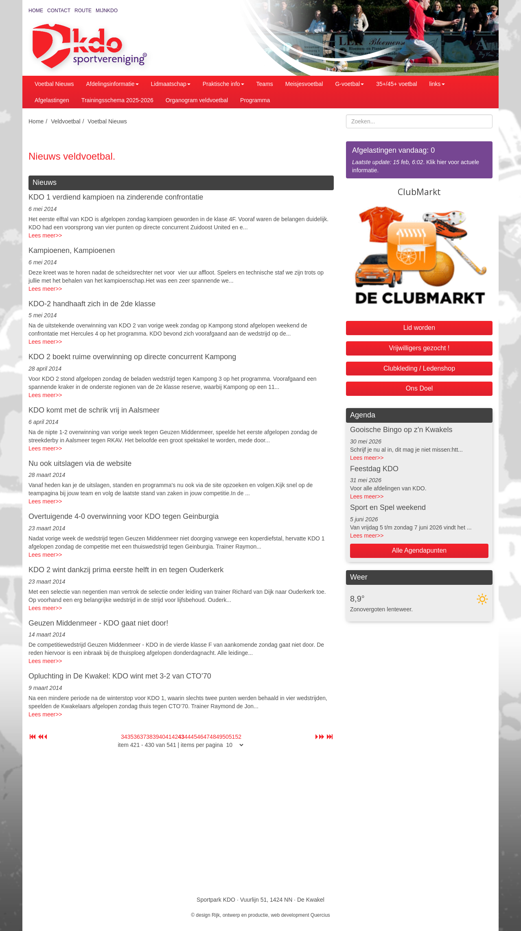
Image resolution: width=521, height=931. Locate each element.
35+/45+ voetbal (396, 84)
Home (35, 10)
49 (219, 736)
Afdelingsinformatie (112, 84)
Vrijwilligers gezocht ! (419, 348)
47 (207, 736)
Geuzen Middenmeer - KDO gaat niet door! (98, 623)
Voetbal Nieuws (54, 84)
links (437, 84)
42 (175, 736)
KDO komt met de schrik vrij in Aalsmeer (94, 410)
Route (83, 10)
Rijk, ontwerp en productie (240, 915)
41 (168, 736)
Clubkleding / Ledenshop (419, 368)
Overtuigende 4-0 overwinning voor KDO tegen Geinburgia (123, 516)
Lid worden (419, 327)
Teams (264, 84)
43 (181, 736)
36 (137, 736)
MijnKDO (107, 10)
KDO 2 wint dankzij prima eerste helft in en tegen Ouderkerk (125, 570)
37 (143, 736)
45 (193, 736)
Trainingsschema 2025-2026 (117, 100)
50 (225, 736)
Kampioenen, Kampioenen (71, 250)
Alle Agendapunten (419, 550)
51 (232, 736)
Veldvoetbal (65, 121)
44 (187, 736)
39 (156, 736)
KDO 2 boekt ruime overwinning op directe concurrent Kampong (132, 357)
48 (213, 736)
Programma (255, 100)
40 (162, 736)
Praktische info (223, 84)
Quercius (320, 915)
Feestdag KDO (374, 469)
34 (124, 736)
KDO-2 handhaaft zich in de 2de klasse (91, 304)
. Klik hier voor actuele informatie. (419, 159)
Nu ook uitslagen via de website (79, 463)
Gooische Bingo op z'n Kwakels (401, 430)
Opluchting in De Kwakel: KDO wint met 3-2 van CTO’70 (119, 676)
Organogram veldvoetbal (197, 100)
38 (149, 736)
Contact (58, 10)
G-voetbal (349, 84)
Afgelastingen (52, 100)
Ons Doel (419, 388)
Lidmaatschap (170, 84)
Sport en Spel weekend (388, 507)
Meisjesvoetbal (304, 84)
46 (200, 736)
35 (130, 736)
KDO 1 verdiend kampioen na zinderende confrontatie (115, 197)
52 (238, 736)
